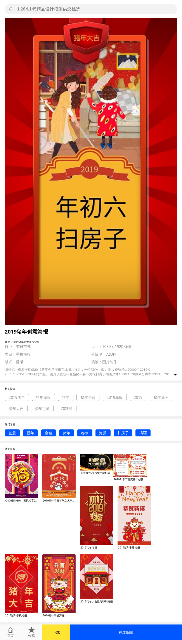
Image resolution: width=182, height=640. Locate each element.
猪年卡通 (88, 397)
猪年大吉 (16, 408)
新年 (30, 432)
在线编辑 (126, 632)
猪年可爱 (42, 408)
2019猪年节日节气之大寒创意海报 (59, 500)
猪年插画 (161, 397)
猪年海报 (43, 397)
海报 (103, 432)
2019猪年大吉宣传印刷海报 (96, 601)
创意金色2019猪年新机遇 (95, 473)
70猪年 (67, 408)
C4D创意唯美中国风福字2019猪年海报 (21, 500)
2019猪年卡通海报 (129, 547)
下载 (56, 632)
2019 (138, 397)
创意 (12, 432)
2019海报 (115, 397)
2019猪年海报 (88, 547)
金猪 (48, 432)
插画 (143, 432)
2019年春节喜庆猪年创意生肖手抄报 (130, 479)
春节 (84, 432)
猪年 (65, 397)
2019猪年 (17, 397)
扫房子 (123, 432)
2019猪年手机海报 (16, 615)
